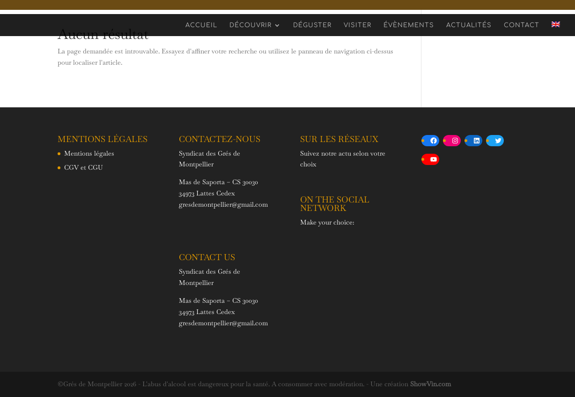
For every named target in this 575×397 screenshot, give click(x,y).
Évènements (408, 25)
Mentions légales (89, 153)
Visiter (357, 25)
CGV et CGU (83, 167)
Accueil (201, 25)
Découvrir (250, 25)
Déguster (312, 25)
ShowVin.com (430, 384)
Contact (521, 25)
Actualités (469, 25)
